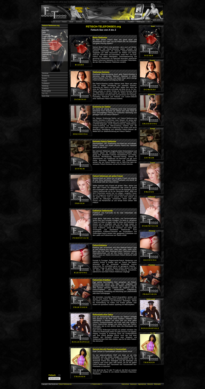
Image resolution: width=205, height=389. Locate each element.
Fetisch (64, 22)
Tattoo (44, 56)
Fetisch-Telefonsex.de (65, 384)
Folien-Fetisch (47, 38)
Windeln (45, 58)
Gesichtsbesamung (49, 42)
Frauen (104, 22)
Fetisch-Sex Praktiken (102, 280)
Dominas (79, 22)
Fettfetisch (46, 34)
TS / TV (150, 22)
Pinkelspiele (46, 52)
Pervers (45, 48)
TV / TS (156, 333)
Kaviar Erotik (47, 46)
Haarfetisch (46, 44)
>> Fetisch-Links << (96, 384)
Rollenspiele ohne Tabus (103, 314)
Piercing (45, 50)
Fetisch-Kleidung (100, 245)
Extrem (96, 22)
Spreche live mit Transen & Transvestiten (109, 349)
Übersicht (150, 384)
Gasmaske (46, 40)
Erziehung (88, 22)
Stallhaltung (46, 54)
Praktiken (131, 22)
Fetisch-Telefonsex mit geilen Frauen (108, 176)
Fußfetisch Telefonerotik (103, 211)
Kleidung (122, 22)
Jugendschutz (142, 384)
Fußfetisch (112, 22)
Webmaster (157, 384)
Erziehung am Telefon (101, 107)
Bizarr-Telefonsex (100, 37)
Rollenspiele (141, 22)
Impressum (133, 384)
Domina (156, 60)
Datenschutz (125, 384)
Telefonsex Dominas (101, 72)
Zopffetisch (46, 60)
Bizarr (71, 22)
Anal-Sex (45, 30)
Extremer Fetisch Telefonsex (104, 141)
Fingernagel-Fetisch (49, 36)
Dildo (44, 32)
